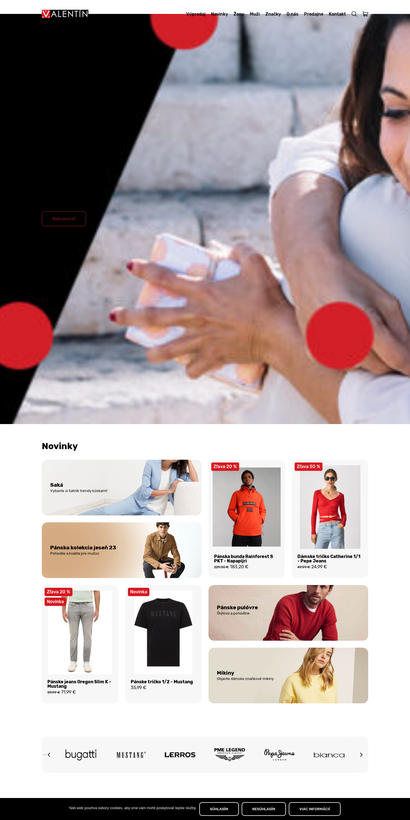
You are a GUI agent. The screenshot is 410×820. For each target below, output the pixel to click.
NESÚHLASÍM (263, 809)
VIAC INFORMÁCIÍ (314, 809)
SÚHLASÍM (219, 809)
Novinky (219, 14)
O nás (293, 14)
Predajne (313, 14)
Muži (255, 14)
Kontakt (337, 14)
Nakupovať (64, 232)
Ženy (239, 14)
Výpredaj (195, 14)
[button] (49, 772)
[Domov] (65, 14)
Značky (273, 14)
